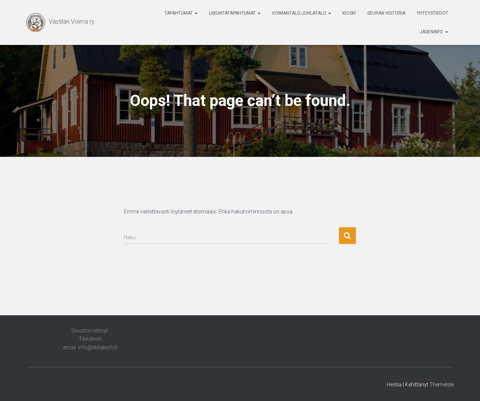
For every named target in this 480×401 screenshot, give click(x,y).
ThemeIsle (441, 385)
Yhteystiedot (432, 13)
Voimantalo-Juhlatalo (301, 13)
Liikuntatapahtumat (235, 13)
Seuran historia (386, 13)
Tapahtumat (181, 13)
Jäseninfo (434, 31)
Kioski (349, 13)
